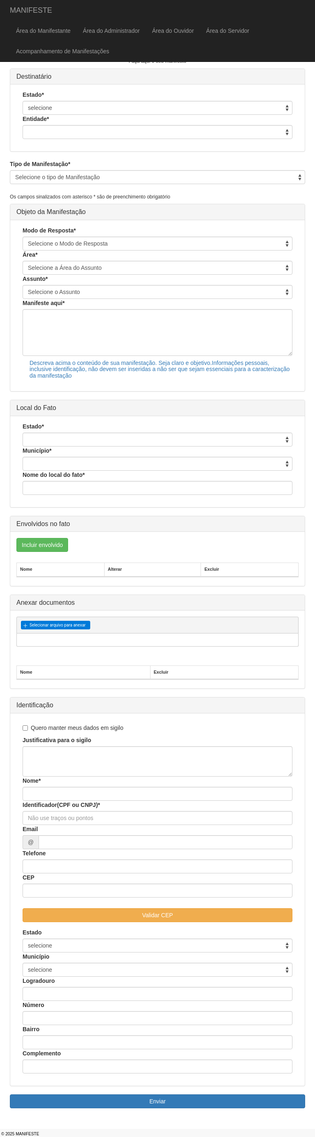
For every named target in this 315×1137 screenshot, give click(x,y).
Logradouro (39, 981)
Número (33, 1005)
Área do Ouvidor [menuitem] (173, 30)
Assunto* (35, 279)
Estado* (33, 94)
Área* (30, 254)
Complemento (42, 1053)
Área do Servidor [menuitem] (227, 30)
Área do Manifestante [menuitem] (43, 30)
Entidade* (36, 119)
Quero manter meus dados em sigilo (73, 728)
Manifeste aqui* (44, 303)
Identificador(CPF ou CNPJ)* (61, 805)
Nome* (32, 780)
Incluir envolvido (42, 545)
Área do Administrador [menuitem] (111, 30)
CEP (28, 877)
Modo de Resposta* (49, 230)
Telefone (34, 853)
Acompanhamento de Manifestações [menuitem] (62, 51)
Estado (32, 932)
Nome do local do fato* (54, 475)
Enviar (157, 1101)
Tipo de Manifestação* (40, 164)
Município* (37, 450)
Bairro (31, 1029)
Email (30, 829)
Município (36, 956)
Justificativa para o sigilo (57, 740)
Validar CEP (157, 915)
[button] (55, 625)
